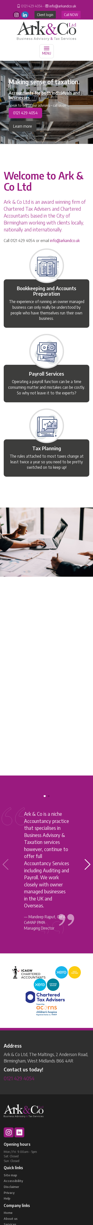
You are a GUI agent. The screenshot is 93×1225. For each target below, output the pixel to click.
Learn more (22, 126)
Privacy (9, 1193)
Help (7, 1198)
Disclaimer (11, 1187)
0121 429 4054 (25, 112)
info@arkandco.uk (62, 6)
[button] (87, 864)
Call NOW (71, 15)
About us (11, 1219)
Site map (10, 1175)
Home (8, 1213)
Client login (45, 15)
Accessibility (13, 1181)
